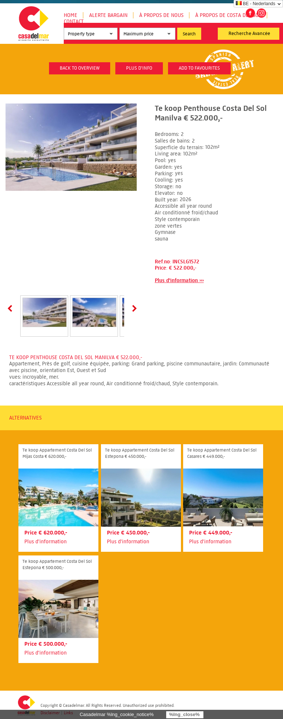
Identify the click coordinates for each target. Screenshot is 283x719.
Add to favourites (199, 68)
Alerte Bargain (108, 15)
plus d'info (139, 68)
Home (70, 15)
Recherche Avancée (249, 33)
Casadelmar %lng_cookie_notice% (117, 714)
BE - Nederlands (255, 3)
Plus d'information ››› (179, 280)
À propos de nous (161, 15)
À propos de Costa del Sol (228, 15)
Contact (74, 21)
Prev (11, 308)
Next (133, 308)
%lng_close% (184, 714)
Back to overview (79, 68)
